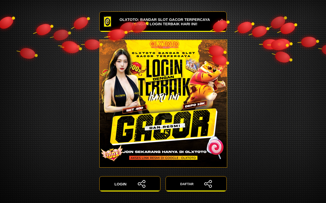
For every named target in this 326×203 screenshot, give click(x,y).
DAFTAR (196, 184)
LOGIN (129, 184)
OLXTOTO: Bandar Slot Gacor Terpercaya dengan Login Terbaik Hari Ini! (163, 21)
